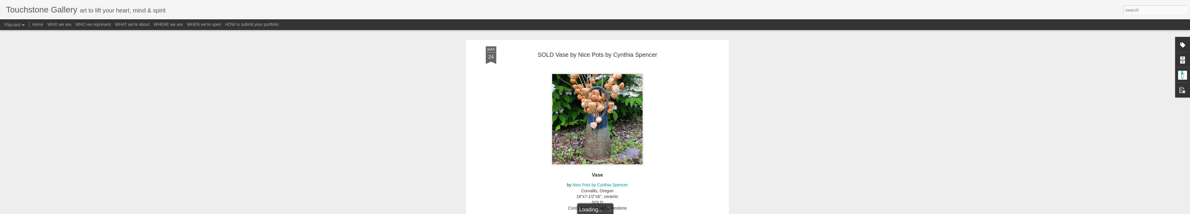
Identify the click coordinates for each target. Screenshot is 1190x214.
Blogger (613, 211)
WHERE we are (168, 24)
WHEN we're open (204, 24)
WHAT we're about (132, 24)
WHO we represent (93, 24)
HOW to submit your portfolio (252, 24)
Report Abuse (631, 211)
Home (37, 24)
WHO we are (59, 24)
